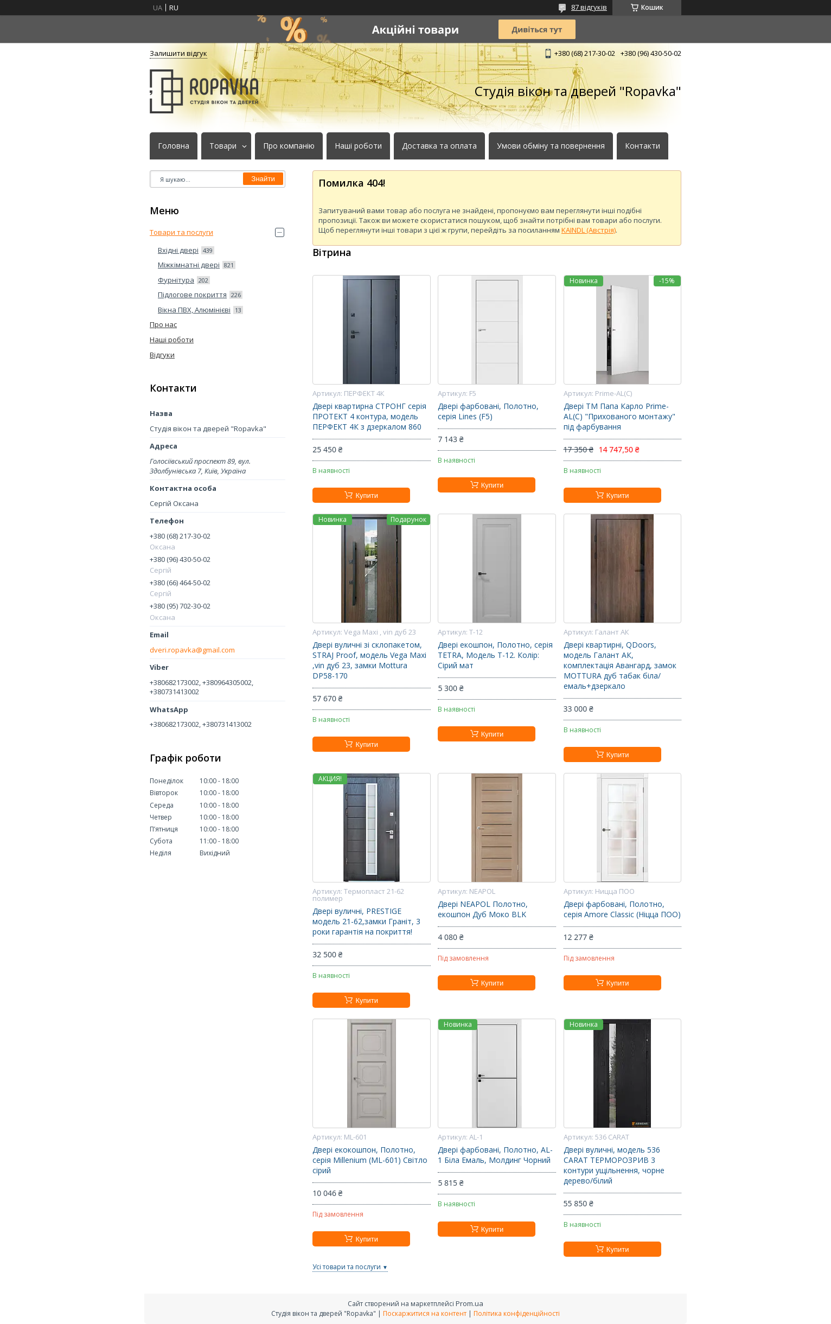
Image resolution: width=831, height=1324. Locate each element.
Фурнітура (176, 280)
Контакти (642, 146)
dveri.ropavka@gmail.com (192, 650)
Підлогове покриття (192, 294)
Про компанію (289, 146)
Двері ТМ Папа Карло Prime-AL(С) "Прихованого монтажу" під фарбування (619, 416)
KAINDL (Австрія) (588, 230)
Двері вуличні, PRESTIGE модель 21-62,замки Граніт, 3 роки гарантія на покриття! (366, 921)
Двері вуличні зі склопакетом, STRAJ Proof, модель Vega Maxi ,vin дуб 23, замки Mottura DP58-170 (369, 660)
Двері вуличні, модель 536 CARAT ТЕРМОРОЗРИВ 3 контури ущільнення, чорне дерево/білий (614, 1165)
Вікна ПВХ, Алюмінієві (194, 310)
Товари (222, 146)
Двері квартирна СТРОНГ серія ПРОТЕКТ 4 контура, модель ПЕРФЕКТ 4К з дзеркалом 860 (369, 416)
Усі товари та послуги (346, 1266)
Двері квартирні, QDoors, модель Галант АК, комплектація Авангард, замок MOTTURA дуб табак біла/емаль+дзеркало (620, 665)
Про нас (163, 324)
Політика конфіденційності (517, 1313)
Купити (366, 495)
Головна (173, 146)
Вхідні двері (178, 250)
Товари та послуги (181, 232)
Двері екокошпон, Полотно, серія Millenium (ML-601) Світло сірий (369, 1160)
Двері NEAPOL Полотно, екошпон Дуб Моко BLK (483, 909)
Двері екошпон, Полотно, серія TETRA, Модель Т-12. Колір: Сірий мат (495, 655)
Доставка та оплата (439, 146)
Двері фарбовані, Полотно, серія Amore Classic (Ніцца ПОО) (622, 909)
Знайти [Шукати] (263, 179)
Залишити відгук (178, 53)
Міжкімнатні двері (189, 265)
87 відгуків (589, 7)
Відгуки (162, 355)
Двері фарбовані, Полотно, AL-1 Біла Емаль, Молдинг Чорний (495, 1155)
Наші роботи (358, 146)
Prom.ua (469, 1303)
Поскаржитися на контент (424, 1313)
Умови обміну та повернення (551, 146)
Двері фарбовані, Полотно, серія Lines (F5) (488, 411)
